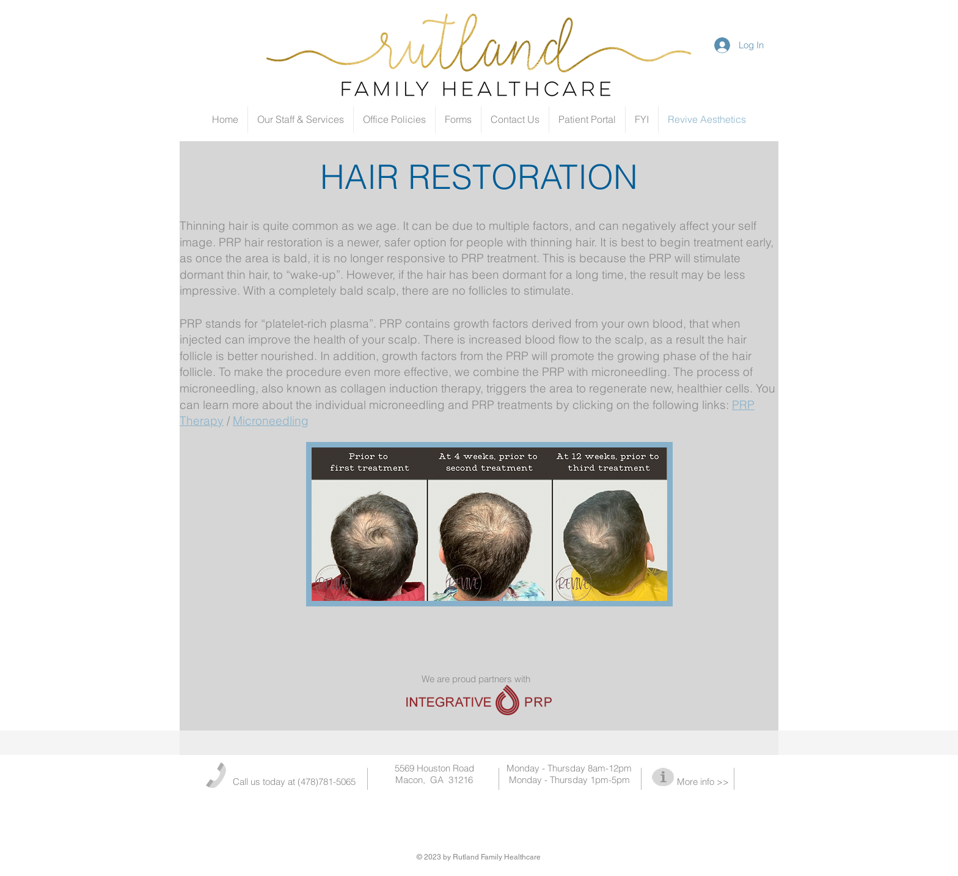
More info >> (703, 781)
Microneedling (271, 420)
